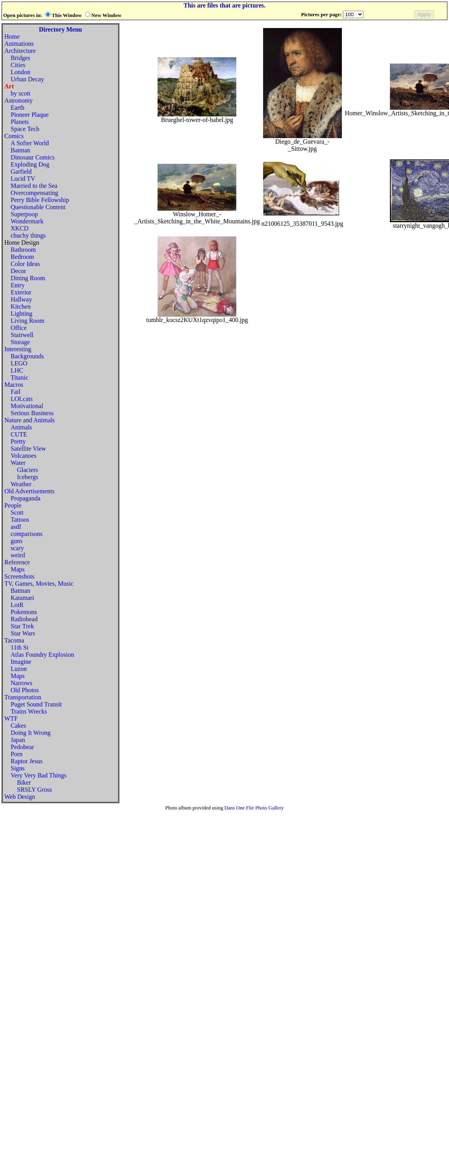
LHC (17, 370)
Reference (17, 562)
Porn (16, 754)
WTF (11, 718)
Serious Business (32, 413)
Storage (20, 342)
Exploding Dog (30, 164)
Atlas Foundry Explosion (42, 654)
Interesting (17, 349)
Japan (18, 739)
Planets (20, 121)
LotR (17, 604)
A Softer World (30, 143)
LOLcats (22, 398)
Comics (14, 136)
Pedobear (22, 747)
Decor (18, 271)
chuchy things (28, 235)
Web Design (19, 796)
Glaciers (27, 469)
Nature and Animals (29, 420)
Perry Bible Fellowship (40, 200)
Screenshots (19, 576)
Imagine (21, 661)
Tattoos (20, 519)
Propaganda (26, 498)
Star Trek (22, 626)
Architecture (20, 50)
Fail (15, 391)
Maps (18, 569)
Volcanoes (23, 455)
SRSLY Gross (34, 789)
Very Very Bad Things (39, 775)
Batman (20, 150)
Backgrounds (27, 356)
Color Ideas (25, 263)
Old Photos (25, 690)
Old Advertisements (29, 491)
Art (9, 86)
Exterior (21, 292)
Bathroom (23, 249)
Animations (19, 43)
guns (16, 541)
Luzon (19, 668)
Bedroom (22, 256)
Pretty (18, 441)
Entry (18, 285)
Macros (13, 384)
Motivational (27, 406)
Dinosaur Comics (33, 157)
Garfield (21, 171)
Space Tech (25, 129)
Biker (24, 782)
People (13, 505)
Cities (18, 65)
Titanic (19, 377)
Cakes (18, 725)
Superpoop (24, 214)
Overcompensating (34, 192)
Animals (21, 427)
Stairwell (22, 335)
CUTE (19, 434)
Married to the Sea (34, 185)
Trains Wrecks (29, 711)
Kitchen (21, 306)
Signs (18, 768)
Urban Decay (27, 79)
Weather (21, 484)
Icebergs (27, 477)
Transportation (22, 697)
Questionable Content (38, 207)
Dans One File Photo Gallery (254, 808)
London (20, 72)
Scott (17, 512)
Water (18, 462)
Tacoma (14, 640)
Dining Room (28, 278)
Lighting (21, 313)
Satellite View (28, 448)
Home (12, 36)
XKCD (19, 228)
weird (18, 555)
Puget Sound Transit (36, 704)
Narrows (21, 683)
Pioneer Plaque (29, 114)
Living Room (28, 320)
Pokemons (24, 612)
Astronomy (18, 100)
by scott (20, 93)
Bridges (20, 57)
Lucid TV (23, 178)
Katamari (22, 597)
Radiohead (24, 619)
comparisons (27, 533)
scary (17, 548)
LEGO (19, 363)
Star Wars (23, 633)
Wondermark (27, 221)
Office (19, 327)
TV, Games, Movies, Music (39, 583)
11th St (19, 647)
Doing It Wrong (30, 732)
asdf (16, 526)
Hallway (21, 299)
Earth (17, 107)
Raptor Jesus (27, 761)
